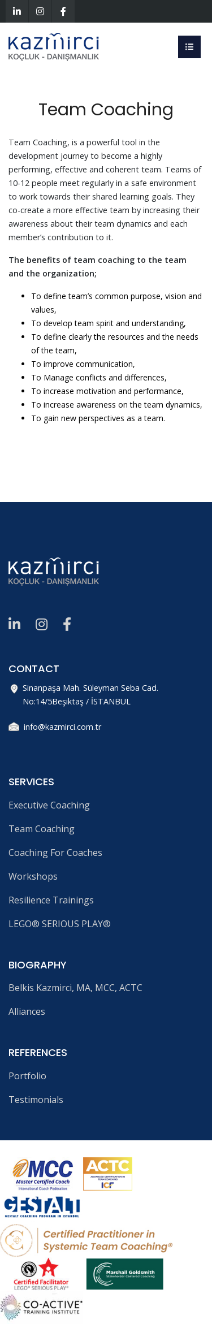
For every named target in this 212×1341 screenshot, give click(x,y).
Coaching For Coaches (55, 852)
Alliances (26, 1011)
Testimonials (35, 1099)
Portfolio (27, 1076)
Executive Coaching (49, 805)
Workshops (33, 876)
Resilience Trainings (51, 900)
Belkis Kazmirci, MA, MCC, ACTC (75, 987)
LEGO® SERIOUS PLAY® (59, 924)
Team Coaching (41, 829)
